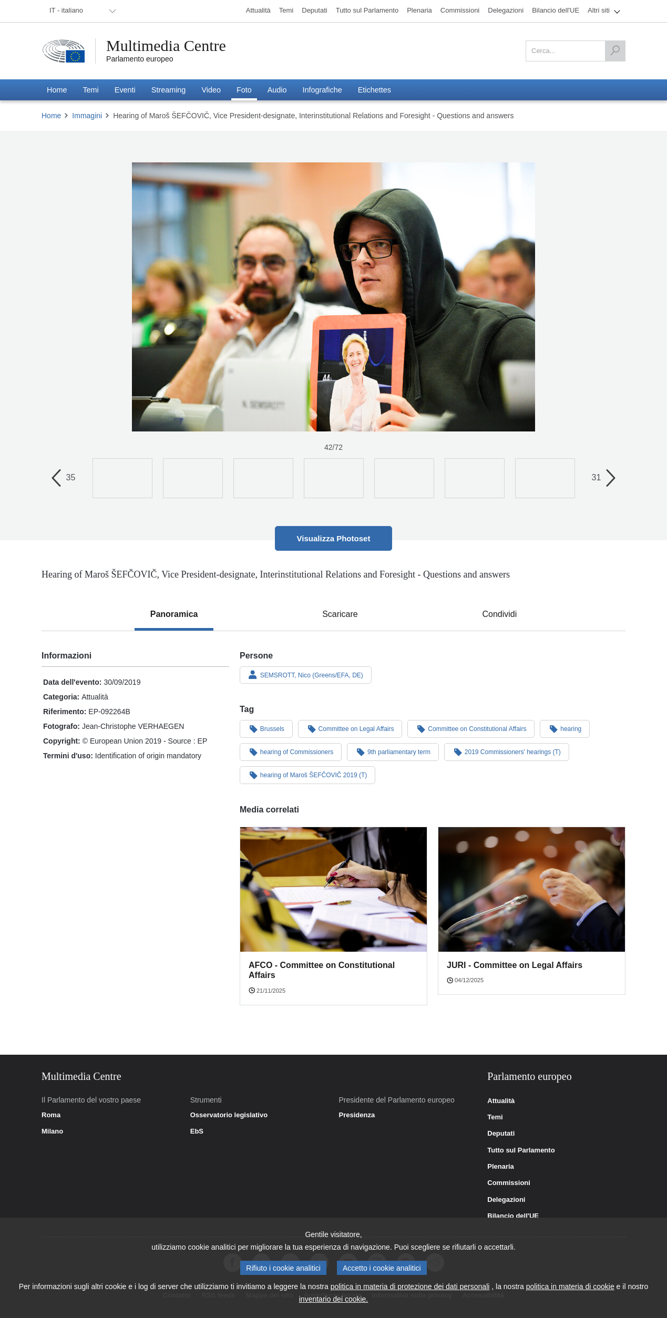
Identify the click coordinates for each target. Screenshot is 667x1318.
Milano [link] (52, 1131)
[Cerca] (615, 51)
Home (51, 115)
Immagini (87, 115)
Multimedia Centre (166, 46)
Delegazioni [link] (506, 1199)
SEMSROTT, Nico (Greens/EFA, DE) (305, 674)
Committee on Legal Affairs (350, 728)
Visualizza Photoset (334, 538)
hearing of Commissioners (290, 751)
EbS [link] (196, 1131)
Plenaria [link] (500, 1166)
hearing (564, 728)
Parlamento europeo (139, 59)
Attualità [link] (501, 1101)
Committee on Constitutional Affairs (471, 728)
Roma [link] (51, 1115)
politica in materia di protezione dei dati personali (410, 1286)
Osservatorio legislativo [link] (229, 1115)
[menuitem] (81, 11)
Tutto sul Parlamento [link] (521, 1150)
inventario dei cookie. (333, 1299)
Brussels (266, 728)
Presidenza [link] (356, 1115)
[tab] (174, 614)
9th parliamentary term (392, 751)
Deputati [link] (501, 1133)
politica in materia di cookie (570, 1286)
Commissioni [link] (508, 1183)
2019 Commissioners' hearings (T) (507, 751)
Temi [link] (494, 1117)
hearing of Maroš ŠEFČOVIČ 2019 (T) (307, 774)
